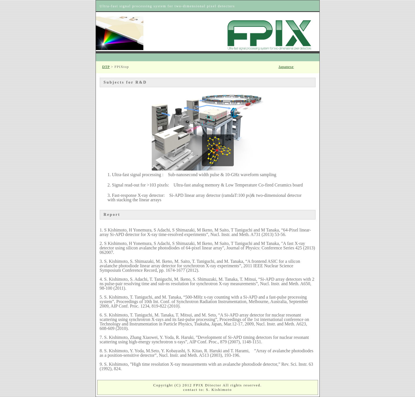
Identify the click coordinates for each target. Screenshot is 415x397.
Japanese (286, 67)
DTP (106, 67)
